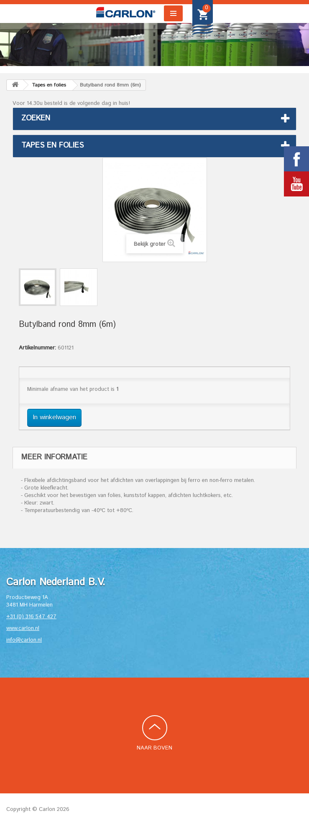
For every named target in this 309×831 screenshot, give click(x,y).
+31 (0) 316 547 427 (31, 617)
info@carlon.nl (24, 640)
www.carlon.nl (22, 628)
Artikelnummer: (37, 348)
